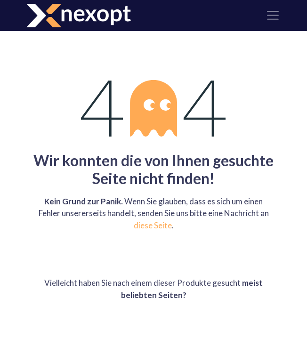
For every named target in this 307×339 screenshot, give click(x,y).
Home (154, 319)
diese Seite (153, 225)
